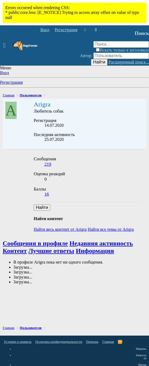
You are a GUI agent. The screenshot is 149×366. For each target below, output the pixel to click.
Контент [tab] (15, 250)
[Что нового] (85, 29)
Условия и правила (18, 342)
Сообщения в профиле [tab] (35, 243)
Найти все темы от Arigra (111, 229)
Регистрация (11, 82)
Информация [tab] (95, 250)
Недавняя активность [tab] (101, 243)
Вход (4, 72)
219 (47, 164)
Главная (108, 342)
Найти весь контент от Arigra (60, 229)
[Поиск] (95, 29)
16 (46, 194)
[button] (6, 45)
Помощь (92, 342)
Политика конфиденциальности (58, 342)
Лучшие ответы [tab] (51, 250)
